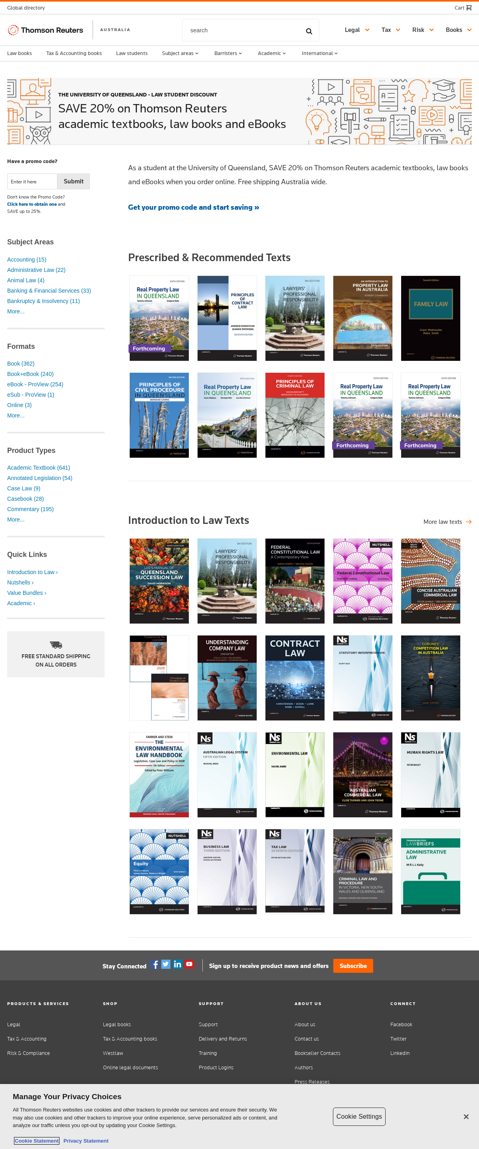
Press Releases (312, 1081)
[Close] (466, 1116)
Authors (304, 1067)
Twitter (166, 964)
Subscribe (353, 966)
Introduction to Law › (32, 572)
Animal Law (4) (25, 280)
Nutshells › (20, 582)
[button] (28, 8)
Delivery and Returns (223, 1038)
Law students (132, 53)
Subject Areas (30, 242)
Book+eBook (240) (30, 374)
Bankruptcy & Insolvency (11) (43, 301)
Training (208, 1053)
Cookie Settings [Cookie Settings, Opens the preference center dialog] (359, 1116)
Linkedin (177, 964)
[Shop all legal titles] (448, 522)
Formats (21, 346)
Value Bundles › (26, 593)
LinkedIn (400, 1053)
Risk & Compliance (28, 1053)
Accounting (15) (26, 259)
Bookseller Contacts (317, 1053)
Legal (13, 1024)
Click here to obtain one (32, 204)
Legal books (117, 1024)
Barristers (228, 53)
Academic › (21, 603)
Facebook (154, 964)
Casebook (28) (25, 499)
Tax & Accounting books (74, 53)
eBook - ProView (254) (35, 384)
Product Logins (216, 1067)
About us (305, 1024)
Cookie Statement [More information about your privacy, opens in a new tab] (37, 1141)
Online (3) (19, 405)
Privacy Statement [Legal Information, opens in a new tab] (85, 1141)
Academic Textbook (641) (38, 467)
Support (208, 1024)
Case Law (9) (23, 488)
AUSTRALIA (115, 29)
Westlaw (113, 1053)
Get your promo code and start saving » (193, 207)
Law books (19, 53)
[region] (239, 1116)
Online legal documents (130, 1067)
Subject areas (181, 53)
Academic (272, 53)
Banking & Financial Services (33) (49, 290)
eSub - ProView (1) (30, 395)
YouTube (189, 964)
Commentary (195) (30, 509)
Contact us (307, 1038)
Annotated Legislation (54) (39, 478)
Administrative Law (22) (36, 270)
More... (16, 311)
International (320, 53)
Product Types (31, 450)
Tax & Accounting (27, 1038)
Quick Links (27, 555)
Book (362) (20, 363)
